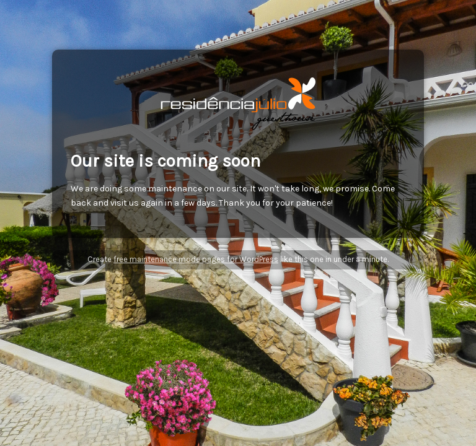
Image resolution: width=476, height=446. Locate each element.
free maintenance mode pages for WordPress (195, 259)
